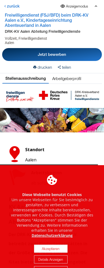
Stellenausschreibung (25, 78)
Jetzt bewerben (52, 54)
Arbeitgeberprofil (66, 78)
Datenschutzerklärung (52, 239)
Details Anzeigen (50, 263)
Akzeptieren (51, 253)
